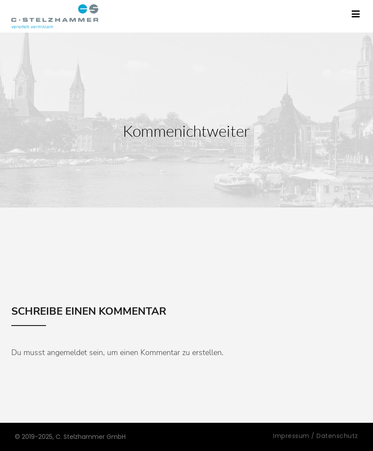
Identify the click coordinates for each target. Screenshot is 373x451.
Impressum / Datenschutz (315, 435)
